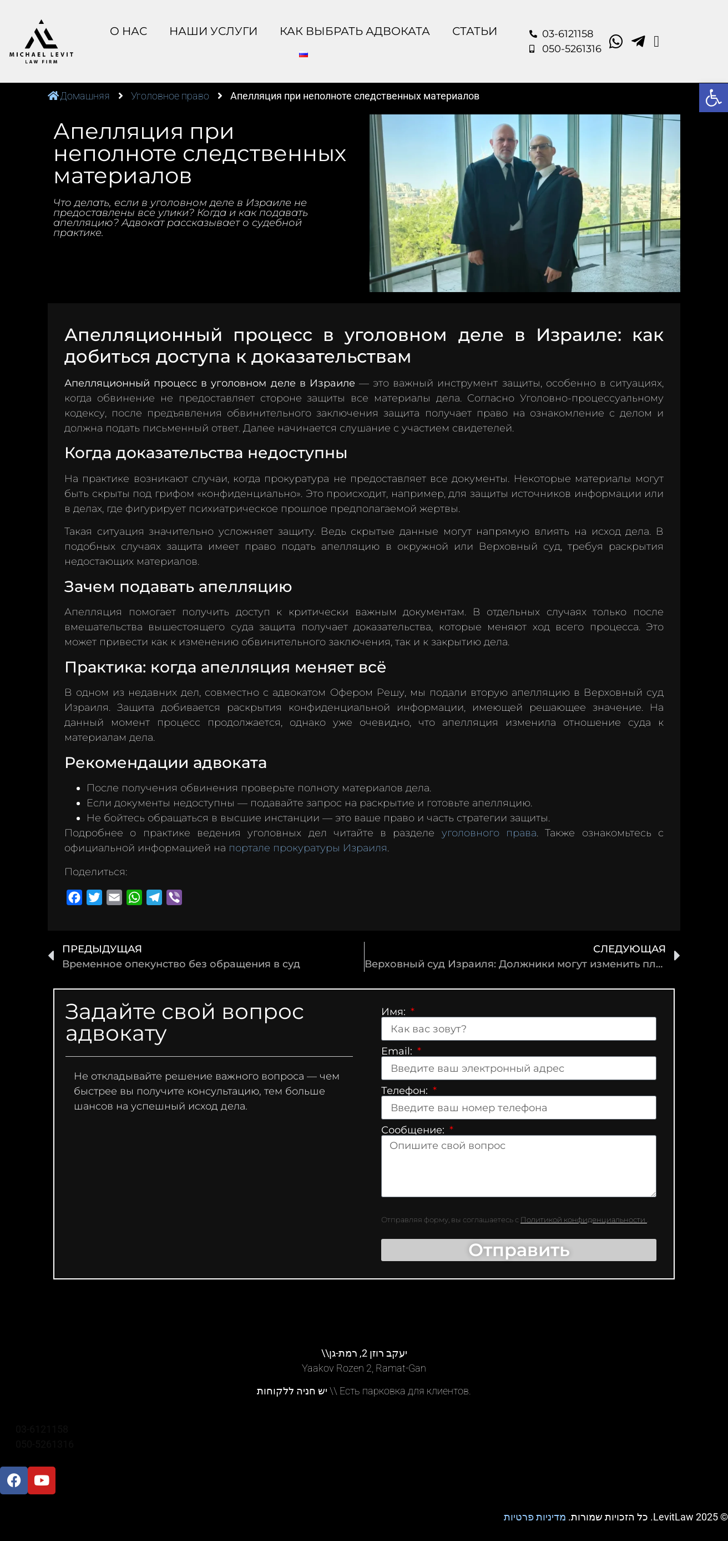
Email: (398, 1051)
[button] (713, 97)
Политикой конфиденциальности (583, 1220)
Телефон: (406, 1091)
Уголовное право (170, 96)
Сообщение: (414, 1130)
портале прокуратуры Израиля (308, 848)
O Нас (128, 31)
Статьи (474, 31)
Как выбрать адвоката (355, 31)
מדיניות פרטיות (535, 1517)
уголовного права (489, 833)
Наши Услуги (213, 31)
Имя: (394, 1012)
